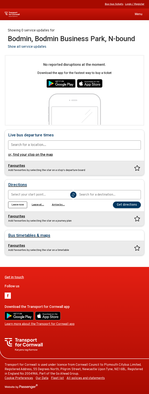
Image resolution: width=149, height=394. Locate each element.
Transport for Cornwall (19, 14)
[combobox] (74, 145)
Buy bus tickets (114, 4)
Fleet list (57, 378)
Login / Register (134, 4)
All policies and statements (86, 378)
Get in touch (14, 277)
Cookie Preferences (19, 378)
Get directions (127, 205)
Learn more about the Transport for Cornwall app (39, 324)
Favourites (16, 165)
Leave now (17, 204)
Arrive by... (58, 204)
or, (30, 155)
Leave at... (38, 204)
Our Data (42, 378)
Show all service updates (27, 47)
